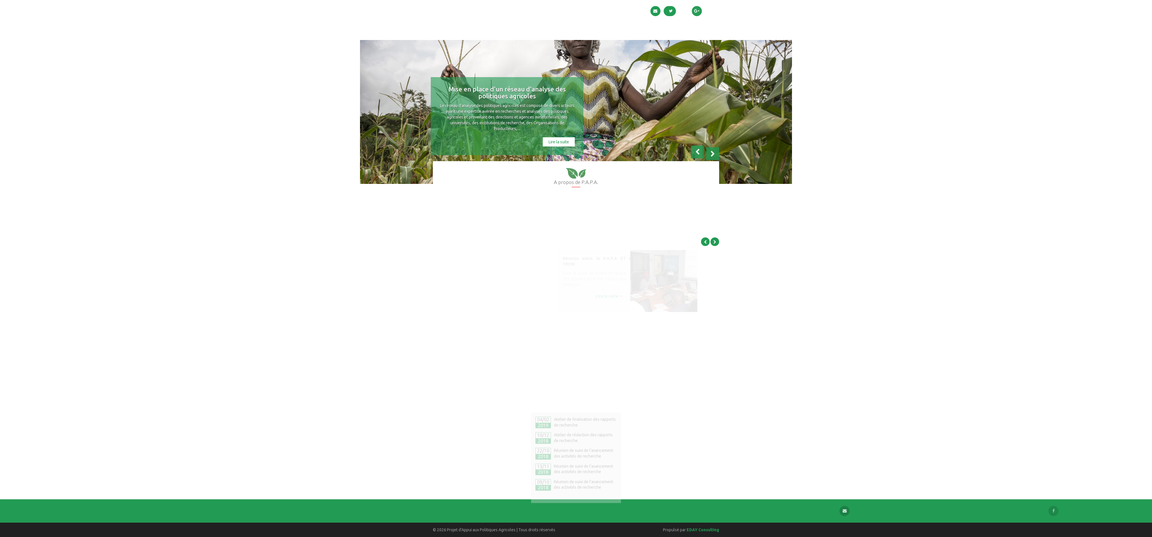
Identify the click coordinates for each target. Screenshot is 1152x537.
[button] (697, 156)
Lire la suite (533, 142)
